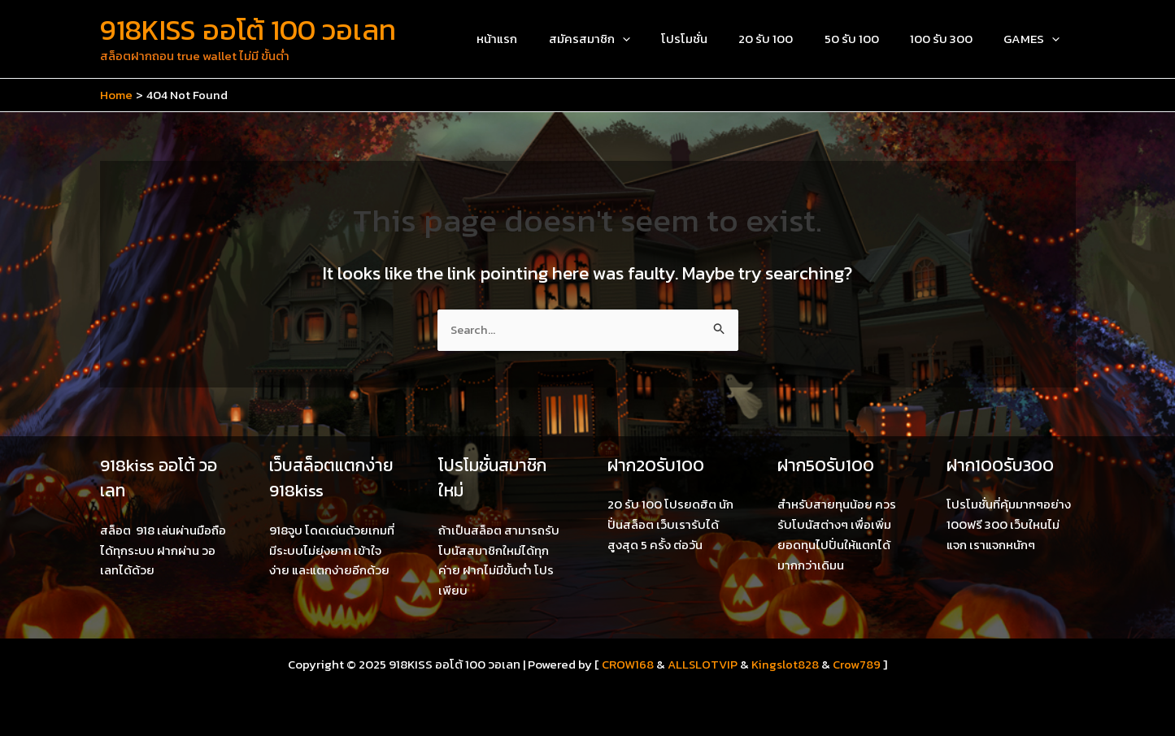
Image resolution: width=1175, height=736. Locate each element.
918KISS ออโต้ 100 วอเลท (248, 29)
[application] (660, 38)
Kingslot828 (786, 664)
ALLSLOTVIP (703, 664)
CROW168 (627, 664)
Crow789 (858, 664)
